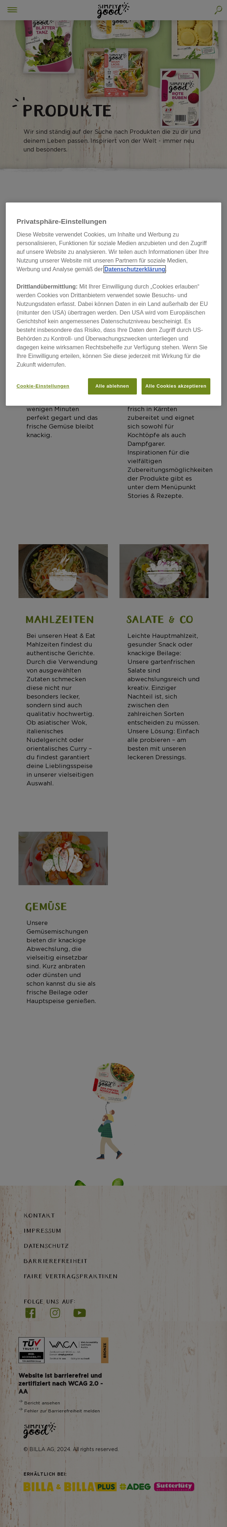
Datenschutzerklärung (134, 269)
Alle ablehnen (112, 386)
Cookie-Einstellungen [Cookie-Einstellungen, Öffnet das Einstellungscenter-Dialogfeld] (43, 386)
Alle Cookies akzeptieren (176, 386)
